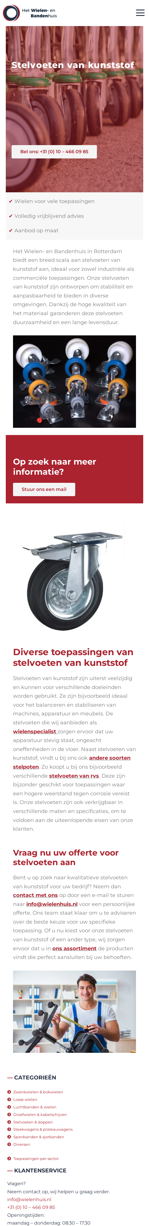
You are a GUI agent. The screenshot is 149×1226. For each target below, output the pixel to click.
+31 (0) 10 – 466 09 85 (31, 1207)
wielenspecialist (34, 731)
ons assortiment (74, 948)
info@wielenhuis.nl (52, 904)
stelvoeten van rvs (74, 776)
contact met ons (35, 895)
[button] (140, 13)
